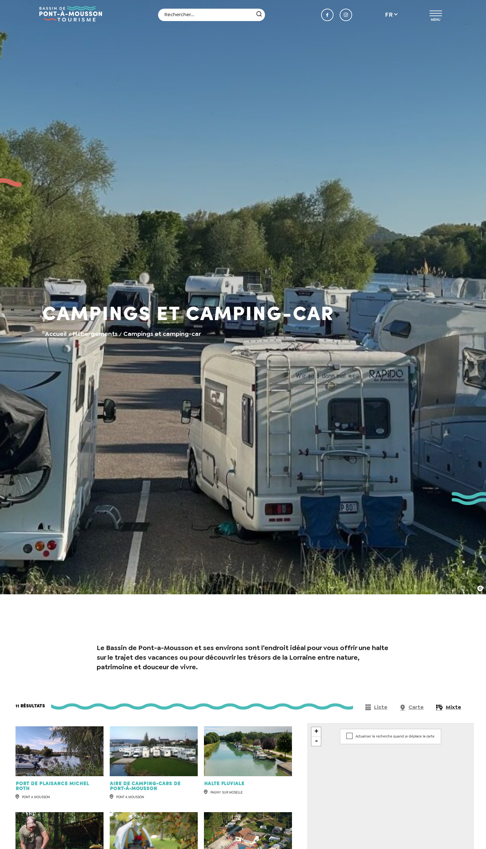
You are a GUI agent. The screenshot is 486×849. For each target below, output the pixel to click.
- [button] (316, 741)
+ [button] (316, 732)
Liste (380, 707)
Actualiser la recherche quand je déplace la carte (395, 736)
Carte (416, 707)
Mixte (453, 707)
